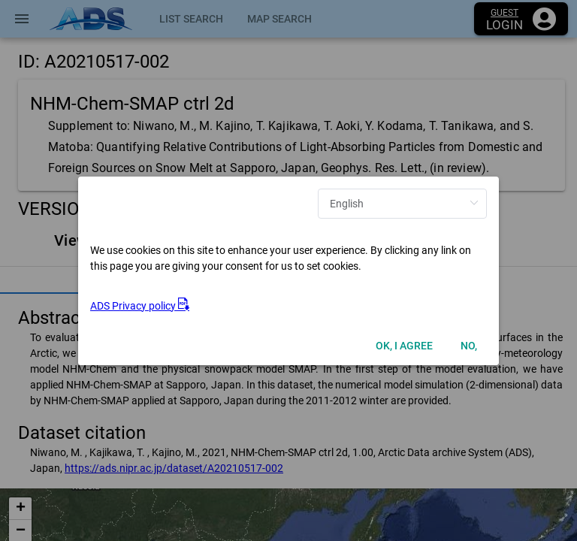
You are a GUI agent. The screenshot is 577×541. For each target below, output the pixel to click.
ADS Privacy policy (139, 306)
